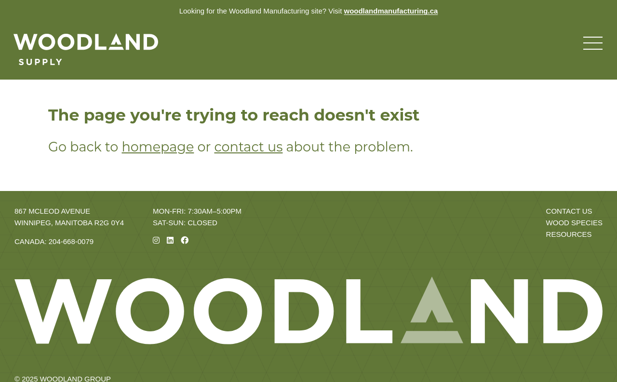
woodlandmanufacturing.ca (391, 11)
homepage (157, 147)
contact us (248, 147)
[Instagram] (156, 240)
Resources (569, 234)
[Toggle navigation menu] (593, 43)
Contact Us (569, 211)
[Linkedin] (170, 240)
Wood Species (574, 222)
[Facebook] (184, 240)
